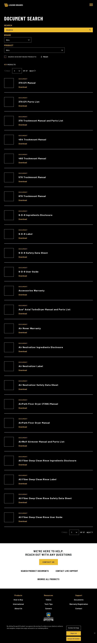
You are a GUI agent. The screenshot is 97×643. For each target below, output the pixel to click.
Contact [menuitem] (78, 608)
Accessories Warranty (32, 290)
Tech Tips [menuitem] (48, 604)
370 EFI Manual (27, 82)
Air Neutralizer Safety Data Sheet (38, 385)
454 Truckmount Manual (32, 139)
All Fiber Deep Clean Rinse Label (38, 479)
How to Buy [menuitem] (18, 600)
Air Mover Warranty (30, 328)
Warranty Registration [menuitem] (78, 604)
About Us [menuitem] (18, 608)
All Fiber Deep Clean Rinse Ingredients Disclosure (47, 460)
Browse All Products (49, 579)
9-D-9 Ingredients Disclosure (36, 215)
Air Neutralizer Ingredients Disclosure (41, 347)
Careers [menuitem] (48, 608)
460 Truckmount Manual (32, 158)
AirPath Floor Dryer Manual (34, 422)
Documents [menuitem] (78, 600)
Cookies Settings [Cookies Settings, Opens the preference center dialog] (73, 630)
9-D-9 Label (26, 234)
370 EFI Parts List (29, 101)
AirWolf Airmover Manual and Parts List (42, 441)
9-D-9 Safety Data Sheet (33, 252)
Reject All (74, 636)
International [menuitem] (18, 604)
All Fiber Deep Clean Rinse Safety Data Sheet (45, 498)
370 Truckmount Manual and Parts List (41, 120)
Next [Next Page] (32, 71)
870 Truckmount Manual (32, 196)
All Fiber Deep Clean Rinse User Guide (41, 517)
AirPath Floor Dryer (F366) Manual (38, 403)
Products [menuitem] (18, 595)
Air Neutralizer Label (31, 366)
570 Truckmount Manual (32, 177)
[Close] (94, 635)
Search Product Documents (35, 571)
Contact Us (48, 562)
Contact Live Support (67, 571)
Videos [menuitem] (48, 600)
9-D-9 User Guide (29, 271)
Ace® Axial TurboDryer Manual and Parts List (45, 309)
